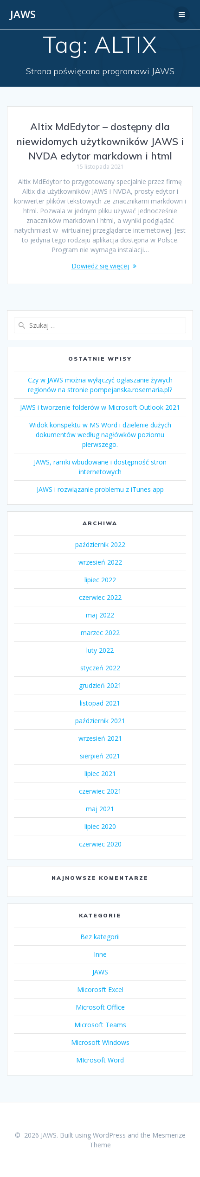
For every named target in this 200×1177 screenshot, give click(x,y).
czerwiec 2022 (100, 597)
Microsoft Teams (100, 1024)
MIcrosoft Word (100, 1060)
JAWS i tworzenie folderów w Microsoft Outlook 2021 (100, 407)
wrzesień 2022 (100, 562)
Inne (100, 954)
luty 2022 (100, 650)
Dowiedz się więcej (100, 265)
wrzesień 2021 (100, 738)
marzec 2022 (100, 632)
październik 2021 (100, 720)
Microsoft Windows (100, 1042)
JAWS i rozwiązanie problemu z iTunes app (100, 489)
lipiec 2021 (100, 773)
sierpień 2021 (100, 755)
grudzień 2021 (100, 685)
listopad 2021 (100, 703)
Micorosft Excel (100, 989)
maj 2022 (100, 615)
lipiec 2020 (100, 826)
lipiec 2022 (100, 579)
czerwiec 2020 (100, 844)
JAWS (23, 14)
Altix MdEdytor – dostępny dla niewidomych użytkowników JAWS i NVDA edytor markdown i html (100, 141)
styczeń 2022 (100, 667)
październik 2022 (100, 544)
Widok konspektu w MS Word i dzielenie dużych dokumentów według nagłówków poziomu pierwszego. (100, 434)
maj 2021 (100, 808)
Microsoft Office (100, 1007)
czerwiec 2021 (100, 791)
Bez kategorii (100, 936)
